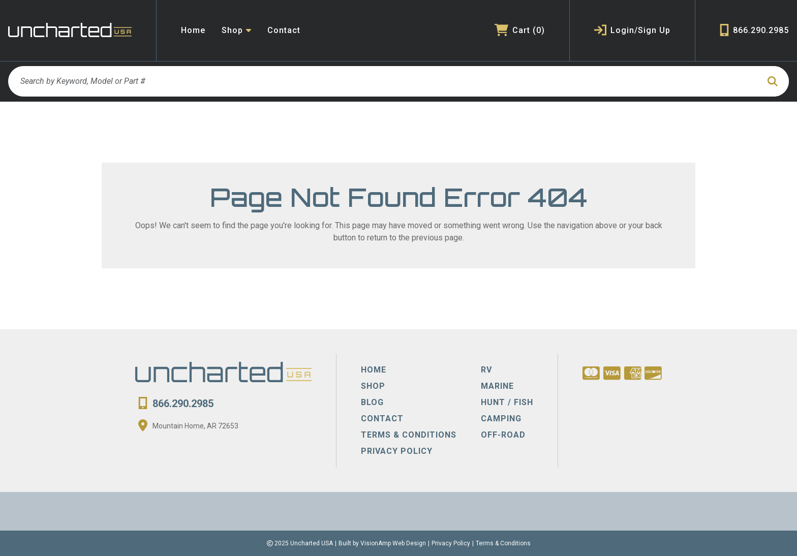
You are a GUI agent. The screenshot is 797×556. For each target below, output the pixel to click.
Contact (283, 30)
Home (193, 30)
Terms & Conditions (503, 543)
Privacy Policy (451, 543)
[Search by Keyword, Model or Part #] (383, 81)
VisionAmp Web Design (393, 543)
